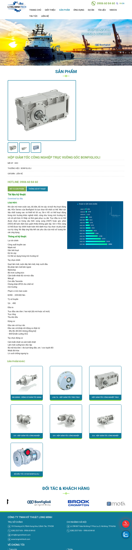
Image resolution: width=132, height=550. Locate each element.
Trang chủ (35, 10)
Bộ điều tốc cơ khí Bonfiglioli (26, 474)
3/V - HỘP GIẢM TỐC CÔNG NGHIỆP (27, 436)
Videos (113, 10)
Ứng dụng (79, 10)
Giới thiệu (50, 10)
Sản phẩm (64, 10)
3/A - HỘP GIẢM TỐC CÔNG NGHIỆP (105, 436)
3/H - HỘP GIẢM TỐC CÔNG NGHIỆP (66, 436)
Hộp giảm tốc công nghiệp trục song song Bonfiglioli (105, 398)
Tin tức (33, 16)
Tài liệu (102, 10)
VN (120, 3)
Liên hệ (45, 16)
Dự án (91, 10)
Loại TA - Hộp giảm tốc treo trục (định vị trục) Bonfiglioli (66, 398)
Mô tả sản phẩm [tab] (17, 189)
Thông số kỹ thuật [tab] (37, 189)
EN (123, 3)
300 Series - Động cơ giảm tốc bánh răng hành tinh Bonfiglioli (26, 398)
